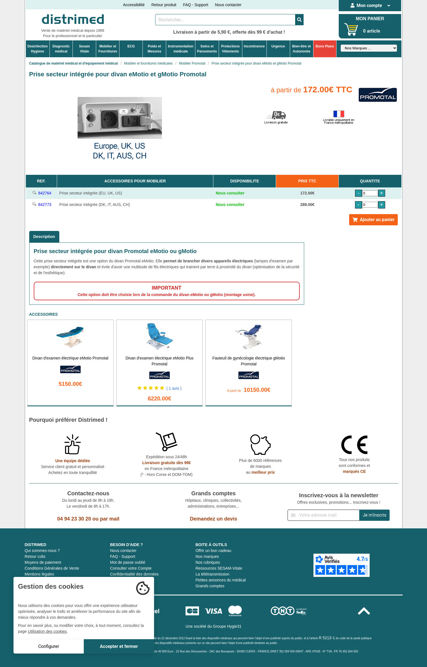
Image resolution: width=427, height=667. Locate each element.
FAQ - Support (195, 5)
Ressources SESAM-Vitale (218, 568)
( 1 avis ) (174, 388)
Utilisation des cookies (47, 631)
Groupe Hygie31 (227, 626)
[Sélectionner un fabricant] (369, 48)
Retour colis (35, 556)
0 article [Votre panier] (371, 31)
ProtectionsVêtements (230, 48)
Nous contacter (228, 5)
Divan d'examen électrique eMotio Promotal (70, 358)
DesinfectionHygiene (38, 48)
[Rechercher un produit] (225, 19)
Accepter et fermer (119, 646)
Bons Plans (325, 46)
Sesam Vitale (84, 48)
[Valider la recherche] (299, 19)
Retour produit (163, 5)
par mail (109, 519)
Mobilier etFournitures (107, 48)
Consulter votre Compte (131, 568)
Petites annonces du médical (220, 580)
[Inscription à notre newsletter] (324, 515)
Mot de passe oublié (127, 562)
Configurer (48, 646)
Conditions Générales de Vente (52, 568)
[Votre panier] (351, 29)
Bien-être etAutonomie (301, 48)
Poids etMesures (154, 48)
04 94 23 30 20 (74, 519)
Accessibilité (133, 5)
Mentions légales (39, 574)
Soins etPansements (207, 48)
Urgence (278, 46)
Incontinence (254, 46)
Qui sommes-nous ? (42, 550)
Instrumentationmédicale (180, 48)
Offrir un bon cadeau (213, 550)
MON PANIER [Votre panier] (370, 18)
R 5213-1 (327, 638)
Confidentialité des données (134, 574)
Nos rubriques (207, 562)
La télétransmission (212, 574)
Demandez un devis (213, 519)
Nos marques (207, 556)
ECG (131, 46)
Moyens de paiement (43, 562)
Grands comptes (209, 586)
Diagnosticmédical (61, 48)
